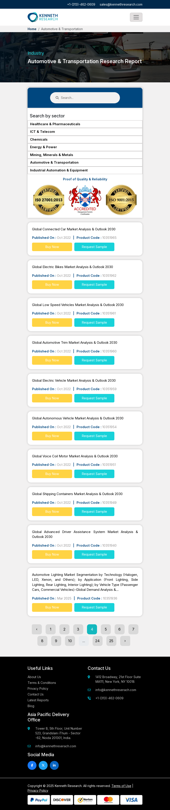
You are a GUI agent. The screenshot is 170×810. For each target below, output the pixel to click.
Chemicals (39, 139)
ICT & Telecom (42, 131)
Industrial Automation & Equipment (59, 170)
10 (70, 641)
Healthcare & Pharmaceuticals (55, 124)
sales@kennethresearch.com (121, 4)
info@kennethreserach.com (115, 690)
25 (111, 641)
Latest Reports (38, 700)
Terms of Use (121, 786)
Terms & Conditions (42, 683)
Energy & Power (43, 147)
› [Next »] (125, 641)
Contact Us (36, 694)
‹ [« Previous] (36, 629)
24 (97, 641)
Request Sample (94, 247)
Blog (31, 706)
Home (32, 29)
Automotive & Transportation (54, 162)
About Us (34, 677)
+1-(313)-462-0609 (81, 4)
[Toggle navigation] (136, 17)
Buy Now (52, 247)
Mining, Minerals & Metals (51, 155)
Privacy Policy (38, 688)
